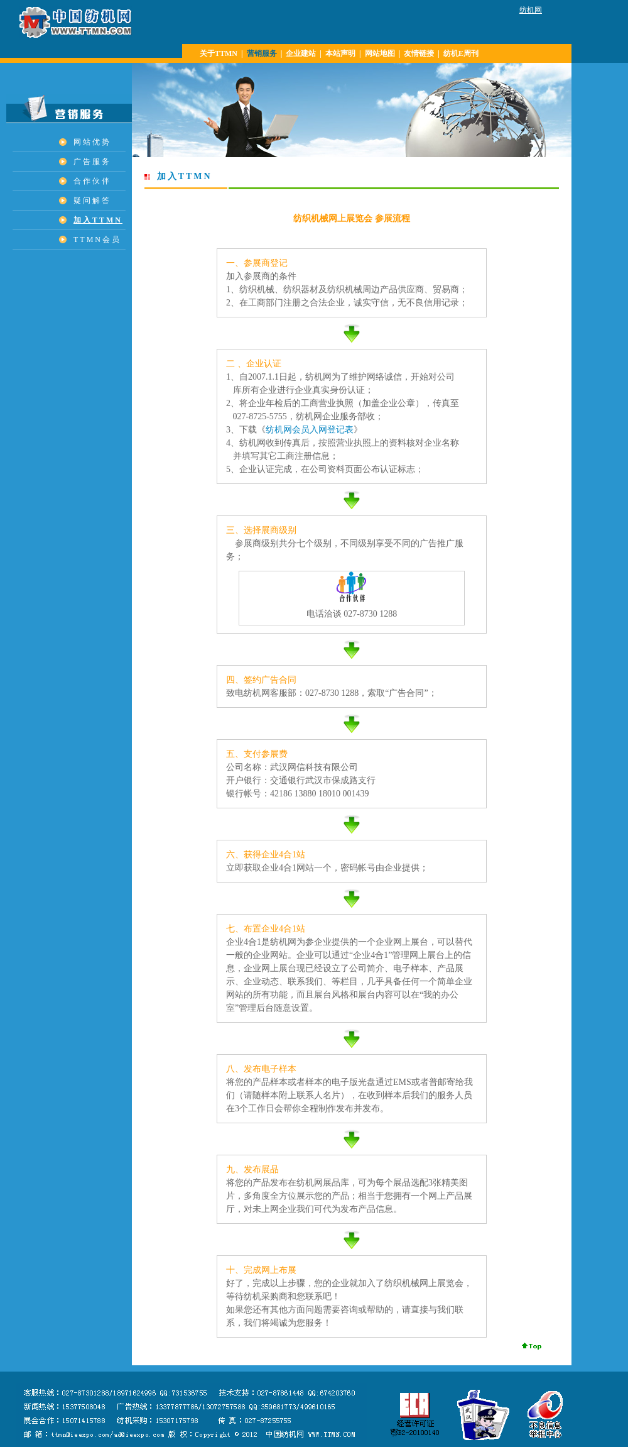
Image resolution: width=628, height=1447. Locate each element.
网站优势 (92, 142)
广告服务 (92, 161)
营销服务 (262, 53)
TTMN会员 (97, 239)
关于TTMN (218, 53)
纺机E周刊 (461, 53)
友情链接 (419, 53)
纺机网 (530, 10)
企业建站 (301, 53)
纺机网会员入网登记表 (310, 429)
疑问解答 (92, 200)
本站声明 (340, 53)
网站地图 (380, 53)
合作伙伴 (92, 181)
